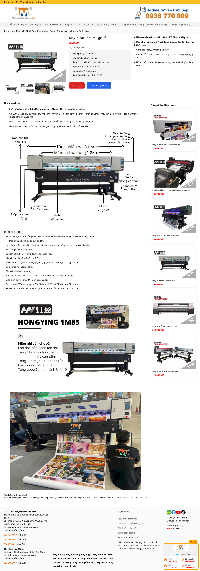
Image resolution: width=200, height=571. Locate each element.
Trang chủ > (9, 31)
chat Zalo (186, 554)
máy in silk (70, 566)
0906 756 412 (10, 544)
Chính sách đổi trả (126, 532)
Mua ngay (77, 85)
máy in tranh (106, 558)
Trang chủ (9, 2)
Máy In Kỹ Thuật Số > (26, 31)
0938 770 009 (10, 534)
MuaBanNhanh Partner (178, 520)
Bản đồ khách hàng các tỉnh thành (32, 2)
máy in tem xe (71, 558)
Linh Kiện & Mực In (53, 24)
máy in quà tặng (62, 562)
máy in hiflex (99, 554)
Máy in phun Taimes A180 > (50, 31)
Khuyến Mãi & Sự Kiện (157, 24)
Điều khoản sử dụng (127, 518)
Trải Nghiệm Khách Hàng (132, 24)
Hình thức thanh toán (128, 537)
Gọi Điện (176, 554)
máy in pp (86, 554)
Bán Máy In (35, 24)
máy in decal (72, 554)
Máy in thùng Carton (106, 24)
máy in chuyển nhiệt (83, 562)
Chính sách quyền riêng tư (130, 523)
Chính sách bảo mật (127, 528)
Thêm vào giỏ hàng (99, 85)
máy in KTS (101, 562)
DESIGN (173, 528)
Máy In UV (88, 24)
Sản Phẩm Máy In (18, 24)
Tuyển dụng (184, 24)
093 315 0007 (10, 562)
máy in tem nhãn (89, 558)
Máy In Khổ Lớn (72, 24)
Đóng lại (193, 542)
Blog (173, 24)
